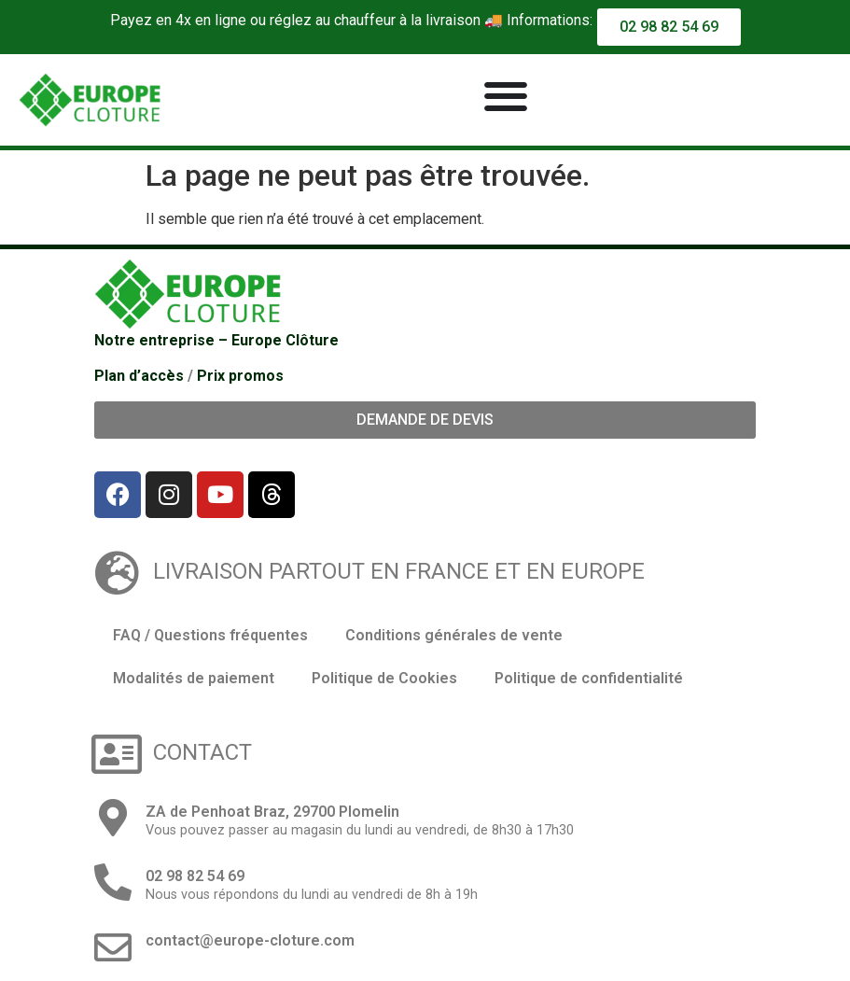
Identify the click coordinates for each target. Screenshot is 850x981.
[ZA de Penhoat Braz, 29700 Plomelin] (113, 817)
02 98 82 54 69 (195, 876)
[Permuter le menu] (505, 96)
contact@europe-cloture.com (250, 940)
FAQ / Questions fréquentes (210, 635)
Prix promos (240, 376)
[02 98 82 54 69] (113, 882)
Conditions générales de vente (454, 635)
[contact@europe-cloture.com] (113, 947)
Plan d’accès (139, 376)
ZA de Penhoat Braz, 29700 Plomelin (272, 811)
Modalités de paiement (193, 678)
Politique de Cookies (384, 678)
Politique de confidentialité (589, 678)
